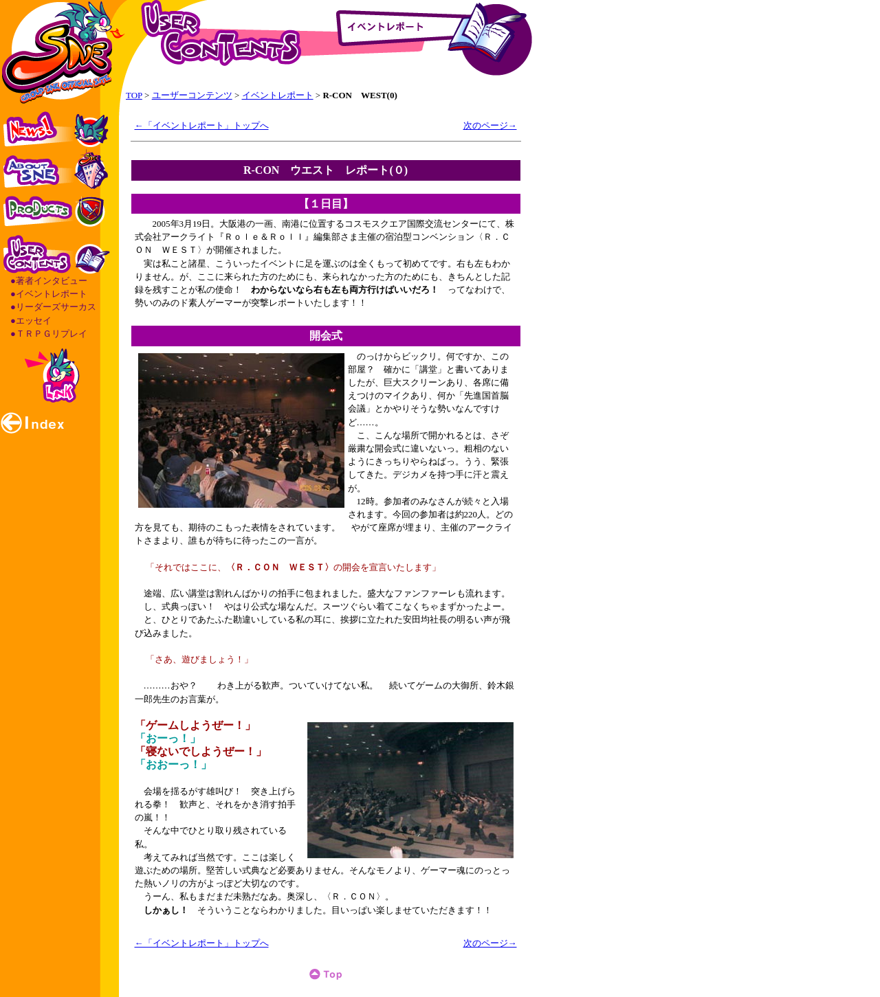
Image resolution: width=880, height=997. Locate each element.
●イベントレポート (48, 294)
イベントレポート (278, 95)
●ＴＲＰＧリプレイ (48, 333)
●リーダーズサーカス (53, 307)
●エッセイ (31, 320)
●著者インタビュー (48, 281)
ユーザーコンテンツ (192, 95)
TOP (134, 95)
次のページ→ (490, 125)
